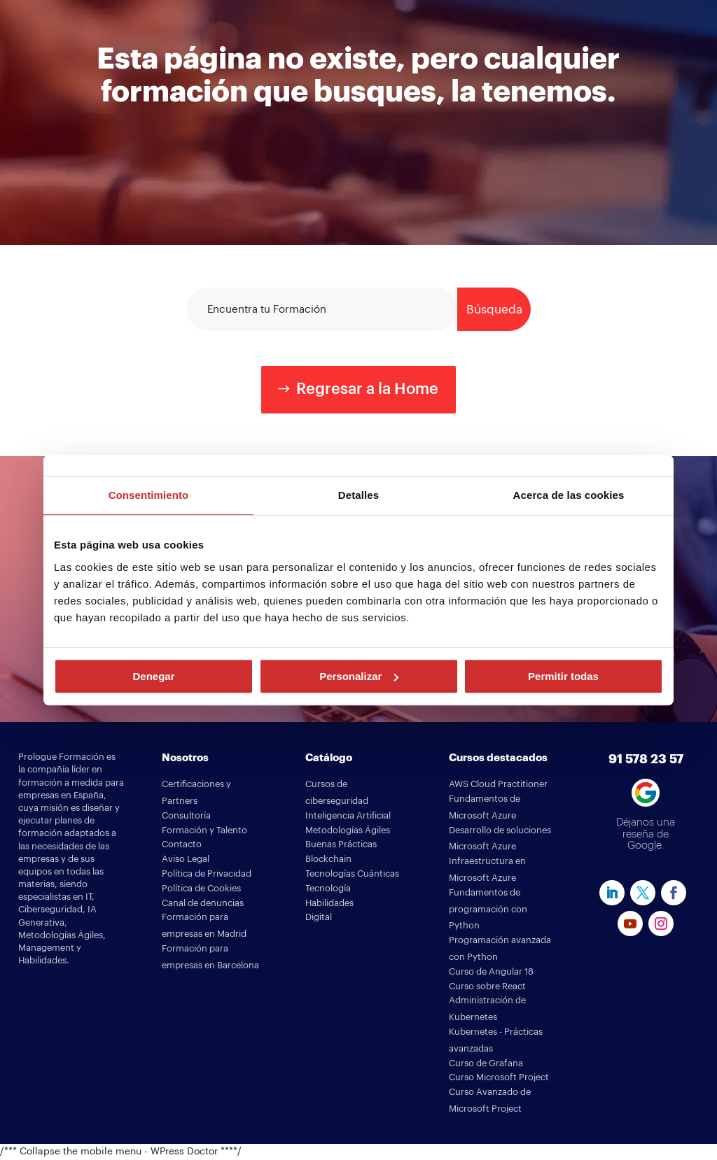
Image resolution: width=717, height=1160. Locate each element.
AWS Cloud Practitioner (498, 783)
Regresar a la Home (367, 389)
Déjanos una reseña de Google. (645, 834)
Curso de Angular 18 (491, 971)
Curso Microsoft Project (499, 1077)
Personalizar (358, 676)
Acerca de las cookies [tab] (569, 495)
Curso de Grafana (486, 1063)
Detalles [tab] (358, 495)
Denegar (153, 676)
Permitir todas (563, 676)
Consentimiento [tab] (149, 495)
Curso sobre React (487, 986)
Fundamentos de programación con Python (488, 909)
